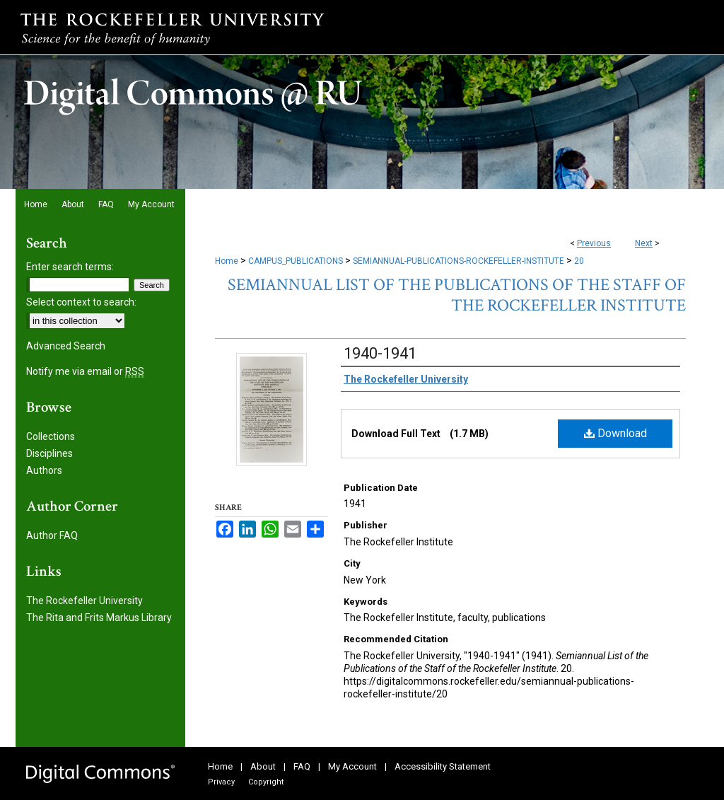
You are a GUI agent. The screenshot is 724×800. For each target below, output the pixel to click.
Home (226, 261)
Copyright (266, 782)
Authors (44, 470)
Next (644, 243)
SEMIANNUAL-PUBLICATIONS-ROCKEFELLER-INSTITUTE (458, 261)
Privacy (221, 782)
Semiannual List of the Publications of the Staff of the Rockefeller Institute (457, 295)
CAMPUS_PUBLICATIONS (295, 261)
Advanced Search (65, 346)
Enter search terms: (70, 266)
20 (579, 261)
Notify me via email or (85, 371)
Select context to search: (81, 302)
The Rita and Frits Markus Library (99, 617)
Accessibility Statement (443, 766)
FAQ (301, 766)
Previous (594, 243)
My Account (352, 766)
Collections (50, 436)
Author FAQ (52, 535)
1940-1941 (380, 353)
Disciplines (49, 453)
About (263, 766)
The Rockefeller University (84, 600)
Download (615, 433)
